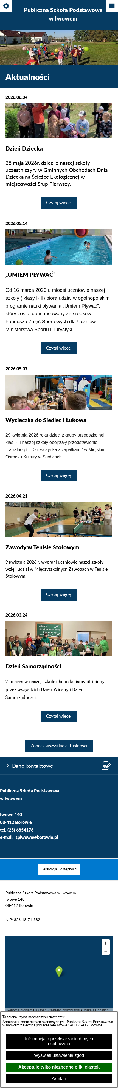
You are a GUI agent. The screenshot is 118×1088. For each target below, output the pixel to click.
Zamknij (59, 1078)
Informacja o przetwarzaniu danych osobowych (59, 1041)
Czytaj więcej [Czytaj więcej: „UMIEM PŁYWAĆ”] (59, 348)
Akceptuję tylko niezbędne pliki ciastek (59, 1067)
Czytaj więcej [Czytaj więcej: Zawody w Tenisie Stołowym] (59, 594)
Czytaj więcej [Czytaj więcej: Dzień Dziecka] (59, 203)
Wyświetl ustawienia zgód (59, 1055)
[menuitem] (59, 869)
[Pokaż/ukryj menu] (111, 6)
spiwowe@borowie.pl (37, 837)
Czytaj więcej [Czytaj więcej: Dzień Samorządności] (59, 716)
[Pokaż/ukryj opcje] (6, 6)
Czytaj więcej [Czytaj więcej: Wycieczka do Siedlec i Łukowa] (59, 475)
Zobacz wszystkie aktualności (58, 746)
